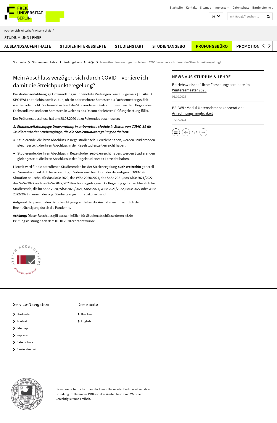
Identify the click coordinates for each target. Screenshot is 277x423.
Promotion (247, 46)
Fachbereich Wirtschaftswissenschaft (29, 30)
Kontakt (191, 7)
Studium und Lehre (22, 37)
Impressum (221, 7)
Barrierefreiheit (262, 7)
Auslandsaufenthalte (27, 46)
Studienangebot (169, 46)
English (86, 321)
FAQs (91, 62)
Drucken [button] (86, 314)
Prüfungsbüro (212, 46)
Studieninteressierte (83, 46)
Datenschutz (240, 7)
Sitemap (205, 7)
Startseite (176, 7)
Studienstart (129, 46)
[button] (216, 17)
